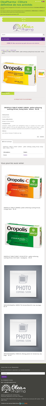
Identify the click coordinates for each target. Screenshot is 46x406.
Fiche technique (7, 141)
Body (7, 50)
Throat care (13, 50)
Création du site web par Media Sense (14, 403)
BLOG (40, 1)
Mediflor (8, 93)
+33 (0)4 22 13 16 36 (8, 380)
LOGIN (24, 18)
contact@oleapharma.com (9, 382)
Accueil (3, 50)
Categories (23, 39)
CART (24, 20)
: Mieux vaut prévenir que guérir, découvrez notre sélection (23, 43)
